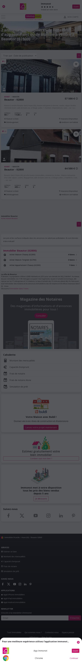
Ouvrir (75, 650)
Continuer (74, 658)
